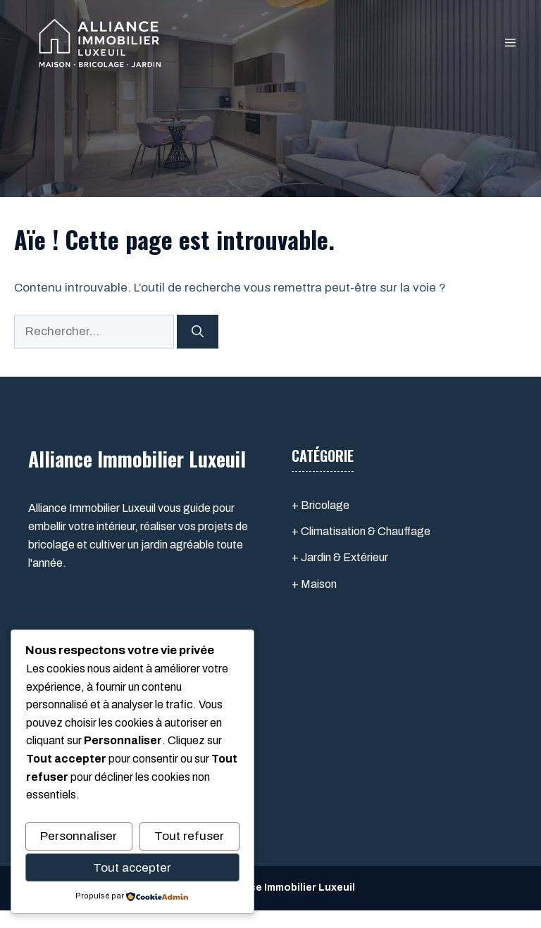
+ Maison (314, 584)
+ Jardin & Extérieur (340, 557)
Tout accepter (132, 867)
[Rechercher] (197, 332)
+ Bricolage (320, 505)
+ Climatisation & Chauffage (361, 531)
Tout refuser (189, 836)
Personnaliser (78, 836)
